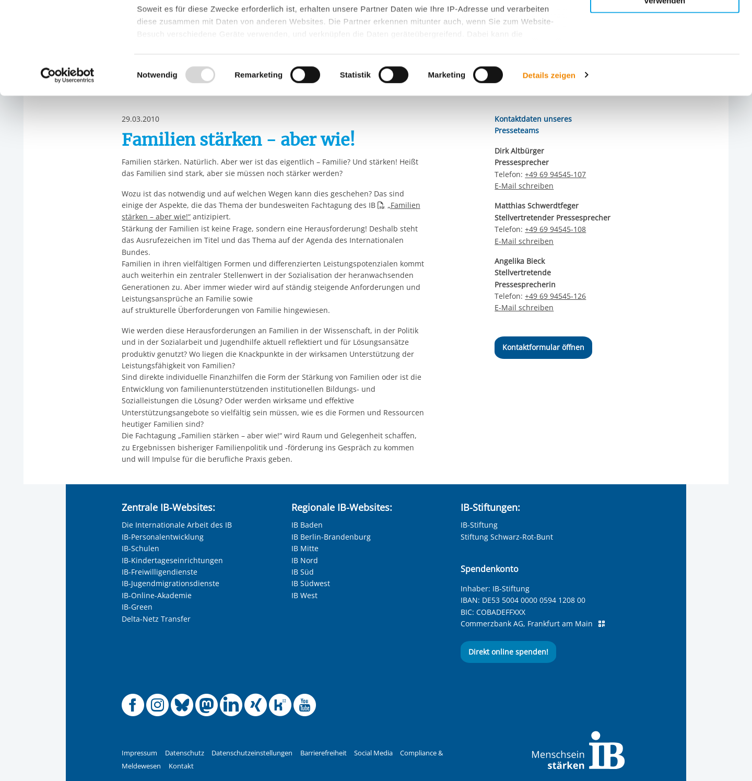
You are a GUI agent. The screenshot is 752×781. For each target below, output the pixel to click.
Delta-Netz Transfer (156, 619)
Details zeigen (549, 166)
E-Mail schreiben (524, 241)
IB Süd (302, 572)
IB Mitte (305, 548)
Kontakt (181, 766)
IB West (304, 595)
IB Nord (304, 560)
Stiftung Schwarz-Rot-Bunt (507, 537)
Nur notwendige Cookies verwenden (665, 88)
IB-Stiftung (479, 525)
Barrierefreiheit (323, 753)
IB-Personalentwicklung (163, 537)
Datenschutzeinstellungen (252, 753)
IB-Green (137, 607)
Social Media (373, 753)
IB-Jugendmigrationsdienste (170, 583)
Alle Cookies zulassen (665, 25)
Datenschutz (184, 753)
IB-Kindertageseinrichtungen (172, 560)
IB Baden (307, 525)
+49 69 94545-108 (555, 229)
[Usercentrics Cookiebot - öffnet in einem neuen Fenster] (67, 167)
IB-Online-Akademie (157, 595)
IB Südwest (310, 583)
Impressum (139, 753)
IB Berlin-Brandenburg (331, 537)
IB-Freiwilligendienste (159, 572)
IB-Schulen (140, 548)
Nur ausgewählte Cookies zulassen (665, 55)
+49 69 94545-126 (555, 296)
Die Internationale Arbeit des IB (177, 525)
